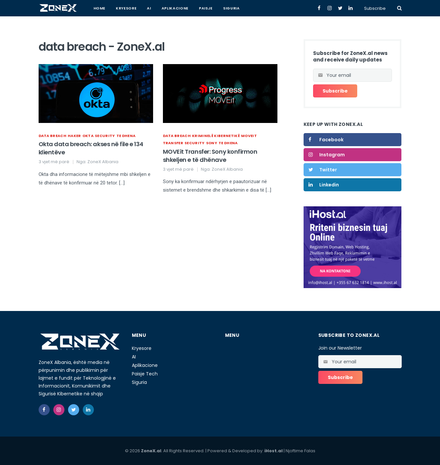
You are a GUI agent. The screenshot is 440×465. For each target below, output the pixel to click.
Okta (88, 135)
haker (74, 135)
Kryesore (126, 8)
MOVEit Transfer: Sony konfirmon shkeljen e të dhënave (210, 155)
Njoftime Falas (300, 451)
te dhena (126, 135)
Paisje (206, 8)
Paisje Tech (145, 373)
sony (211, 143)
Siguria (231, 8)
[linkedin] (88, 409)
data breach (53, 135)
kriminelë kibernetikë (216, 135)
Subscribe (375, 8)
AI (149, 8)
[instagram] (58, 409)
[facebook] (44, 409)
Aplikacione (175, 8)
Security (105, 135)
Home (100, 8)
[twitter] (73, 409)
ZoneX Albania (102, 162)
